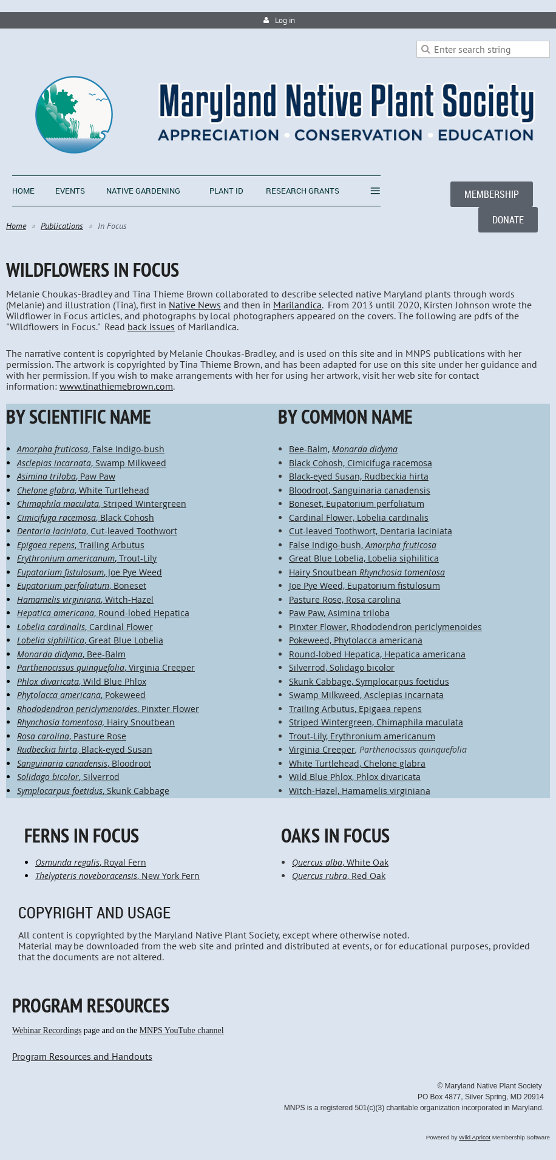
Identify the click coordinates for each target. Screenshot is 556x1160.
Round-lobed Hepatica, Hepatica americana (377, 654)
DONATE (508, 219)
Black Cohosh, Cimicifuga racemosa (360, 463)
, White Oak (340, 862)
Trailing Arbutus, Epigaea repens (355, 708)
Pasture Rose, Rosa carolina (345, 599)
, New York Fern (117, 875)
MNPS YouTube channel (182, 1030)
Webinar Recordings (46, 1030)
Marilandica (297, 305)
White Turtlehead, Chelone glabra (357, 763)
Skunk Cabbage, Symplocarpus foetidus (369, 681)
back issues (151, 327)
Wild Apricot (474, 1137)
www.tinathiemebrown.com (116, 386)
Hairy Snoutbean (367, 572)
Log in (285, 20)
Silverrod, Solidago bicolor (342, 667)
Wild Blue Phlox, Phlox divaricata (355, 776)
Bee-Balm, (309, 449)
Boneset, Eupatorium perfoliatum (356, 503)
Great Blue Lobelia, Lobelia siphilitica (364, 558)
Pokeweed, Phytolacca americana (355, 640)
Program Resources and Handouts (82, 1056)
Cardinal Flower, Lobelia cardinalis (359, 517)
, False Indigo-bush (90, 449)
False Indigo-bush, (327, 545)
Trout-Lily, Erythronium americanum (362, 736)
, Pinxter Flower (108, 708)
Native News (195, 305)
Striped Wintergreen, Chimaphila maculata (376, 722)
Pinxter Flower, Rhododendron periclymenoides (385, 627)
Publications (62, 225)
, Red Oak (338, 875)
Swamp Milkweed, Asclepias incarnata (366, 694)
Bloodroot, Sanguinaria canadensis (359, 490)
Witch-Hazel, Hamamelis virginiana (359, 790)
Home (16, 225)
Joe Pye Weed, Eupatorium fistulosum (364, 585)
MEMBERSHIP (491, 194)
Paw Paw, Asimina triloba (339, 613)
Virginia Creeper (322, 749)
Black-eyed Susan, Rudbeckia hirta (359, 476)
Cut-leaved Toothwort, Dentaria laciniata (370, 531)
